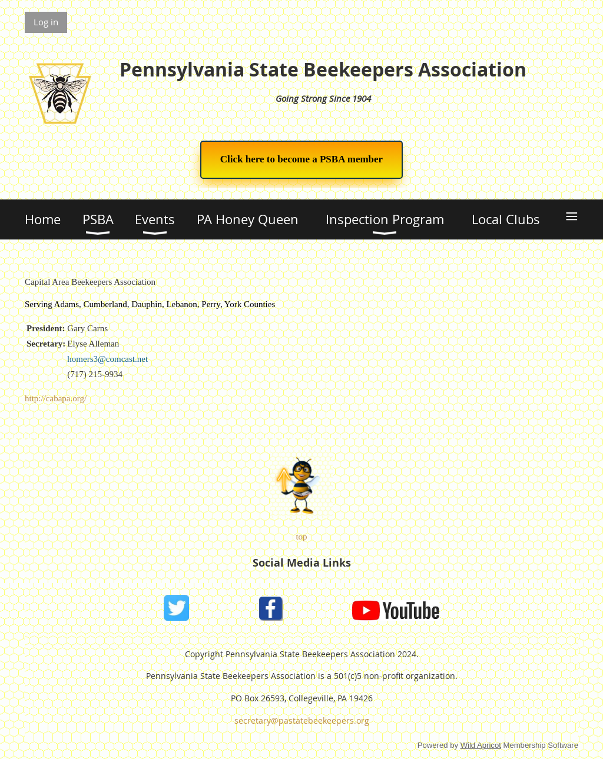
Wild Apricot (480, 745)
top (301, 536)
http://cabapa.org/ (56, 398)
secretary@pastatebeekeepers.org (301, 720)
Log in (46, 22)
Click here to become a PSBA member (301, 159)
